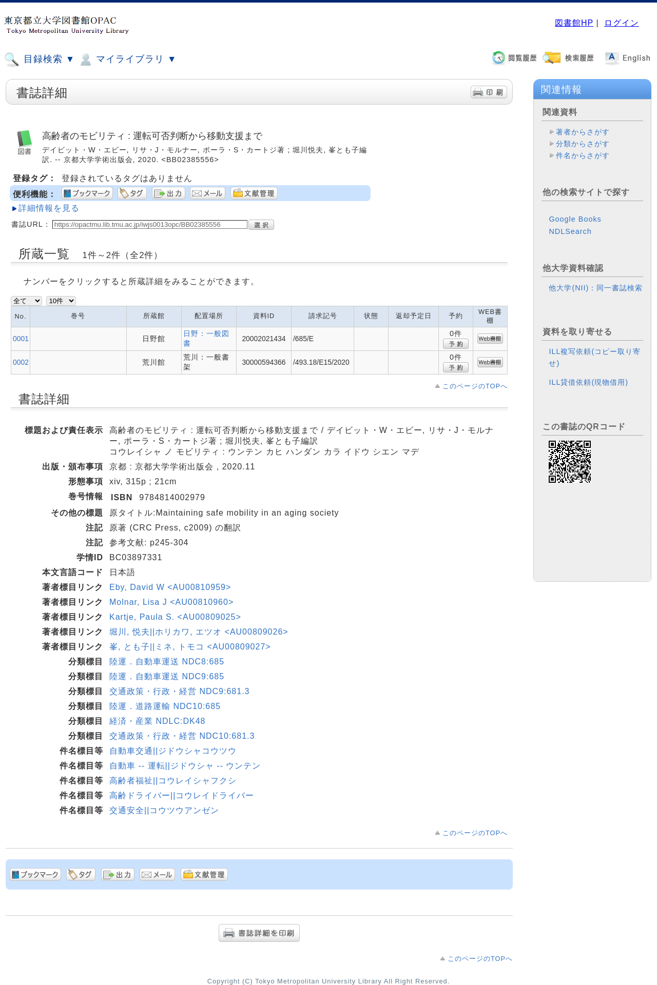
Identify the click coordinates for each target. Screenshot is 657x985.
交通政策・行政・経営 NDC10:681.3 (182, 736)
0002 (21, 362)
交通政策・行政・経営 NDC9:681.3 (179, 691)
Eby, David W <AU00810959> (170, 587)
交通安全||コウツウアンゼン (164, 810)
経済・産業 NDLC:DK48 (157, 721)
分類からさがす (583, 144)
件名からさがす (583, 155)
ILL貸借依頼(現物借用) (588, 382)
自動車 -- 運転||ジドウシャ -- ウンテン (185, 765)
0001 (21, 338)
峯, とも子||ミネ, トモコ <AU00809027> (190, 646)
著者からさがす (583, 132)
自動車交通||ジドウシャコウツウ (173, 750)
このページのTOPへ (475, 386)
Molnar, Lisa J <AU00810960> (171, 602)
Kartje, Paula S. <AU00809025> (175, 617)
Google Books (575, 219)
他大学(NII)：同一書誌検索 (596, 288)
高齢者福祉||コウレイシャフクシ (173, 780)
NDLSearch (570, 231)
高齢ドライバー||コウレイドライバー (181, 795)
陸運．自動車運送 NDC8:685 (166, 661)
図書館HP (574, 22)
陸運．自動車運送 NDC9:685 (166, 676)
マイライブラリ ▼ (127, 59)
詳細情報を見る (49, 208)
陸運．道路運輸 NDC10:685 (165, 706)
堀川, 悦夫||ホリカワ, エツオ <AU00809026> (198, 631)
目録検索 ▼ (39, 59)
